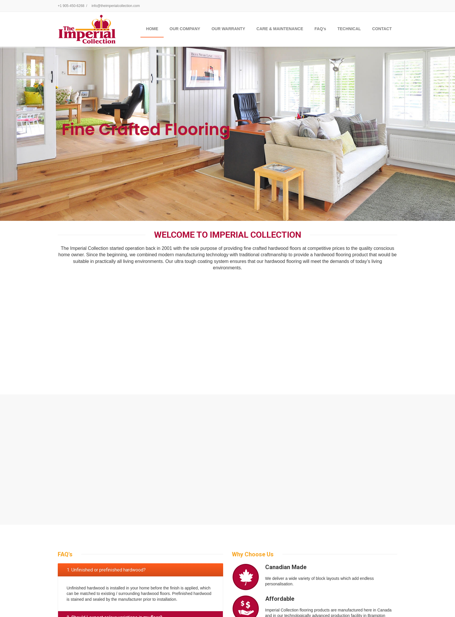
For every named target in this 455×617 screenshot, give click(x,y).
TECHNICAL (349, 28)
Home (152, 28)
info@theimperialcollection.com (115, 6)
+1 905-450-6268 (71, 6)
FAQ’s (320, 28)
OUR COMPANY (184, 28)
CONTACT (382, 28)
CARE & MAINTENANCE (280, 28)
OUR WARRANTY (228, 28)
